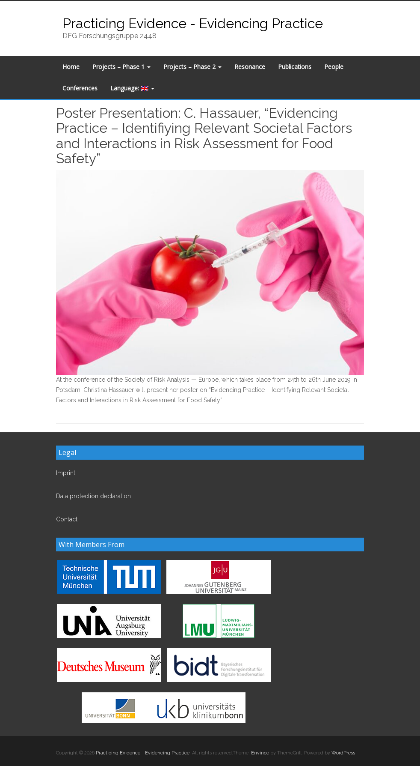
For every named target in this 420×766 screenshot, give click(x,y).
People (333, 67)
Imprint (65, 473)
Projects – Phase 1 (121, 67)
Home (71, 67)
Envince (260, 753)
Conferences (80, 88)
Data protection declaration (93, 496)
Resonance (249, 67)
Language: (132, 88)
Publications (294, 67)
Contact (66, 519)
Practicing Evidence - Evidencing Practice (192, 23)
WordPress (343, 753)
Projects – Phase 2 (192, 67)
